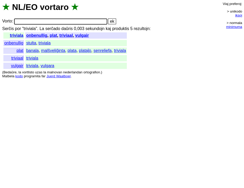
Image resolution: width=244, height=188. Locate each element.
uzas (38, 72)
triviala (16, 35)
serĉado (52, 28)
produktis (120, 28)
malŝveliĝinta (53, 50)
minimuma (234, 27)
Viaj (225, 4)
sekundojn (95, 28)
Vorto (7, 21)
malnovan (54, 72)
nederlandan (72, 72)
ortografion (92, 72)
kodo (19, 76)
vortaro (54, 7)
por (18, 28)
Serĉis (8, 28)
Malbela (8, 76)
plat (53, 35)
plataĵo (85, 50)
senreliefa (102, 50)
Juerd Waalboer (58, 76)
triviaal (66, 35)
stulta (31, 43)
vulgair (82, 35)
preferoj (235, 4)
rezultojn (142, 28)
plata (72, 50)
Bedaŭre (9, 72)
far (43, 76)
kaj (108, 28)
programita (32, 76)
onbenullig (36, 35)
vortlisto (28, 72)
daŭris (67, 28)
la (20, 72)
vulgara (47, 65)
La (41, 28)
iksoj (238, 15)
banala (32, 50)
